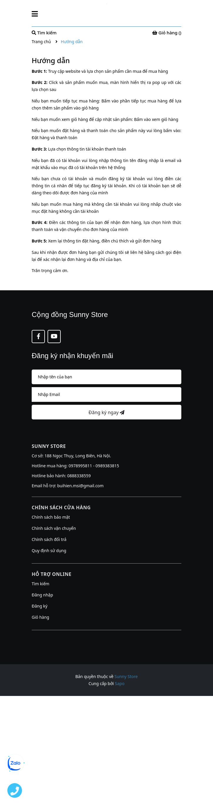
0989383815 (107, 465)
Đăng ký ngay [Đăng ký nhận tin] (106, 412)
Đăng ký (40, 606)
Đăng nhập (42, 595)
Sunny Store (126, 676)
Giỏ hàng (40, 617)
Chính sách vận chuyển (54, 528)
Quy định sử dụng (49, 550)
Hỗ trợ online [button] (51, 574)
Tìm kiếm (40, 583)
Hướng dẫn (51, 60)
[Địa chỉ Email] (106, 394)
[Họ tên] (106, 377)
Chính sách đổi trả (49, 539)
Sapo (120, 683)
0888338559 (79, 475)
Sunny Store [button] (49, 446)
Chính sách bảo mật (51, 517)
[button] (106, 637)
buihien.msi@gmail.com (80, 485)
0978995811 (80, 465)
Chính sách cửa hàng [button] (61, 507)
